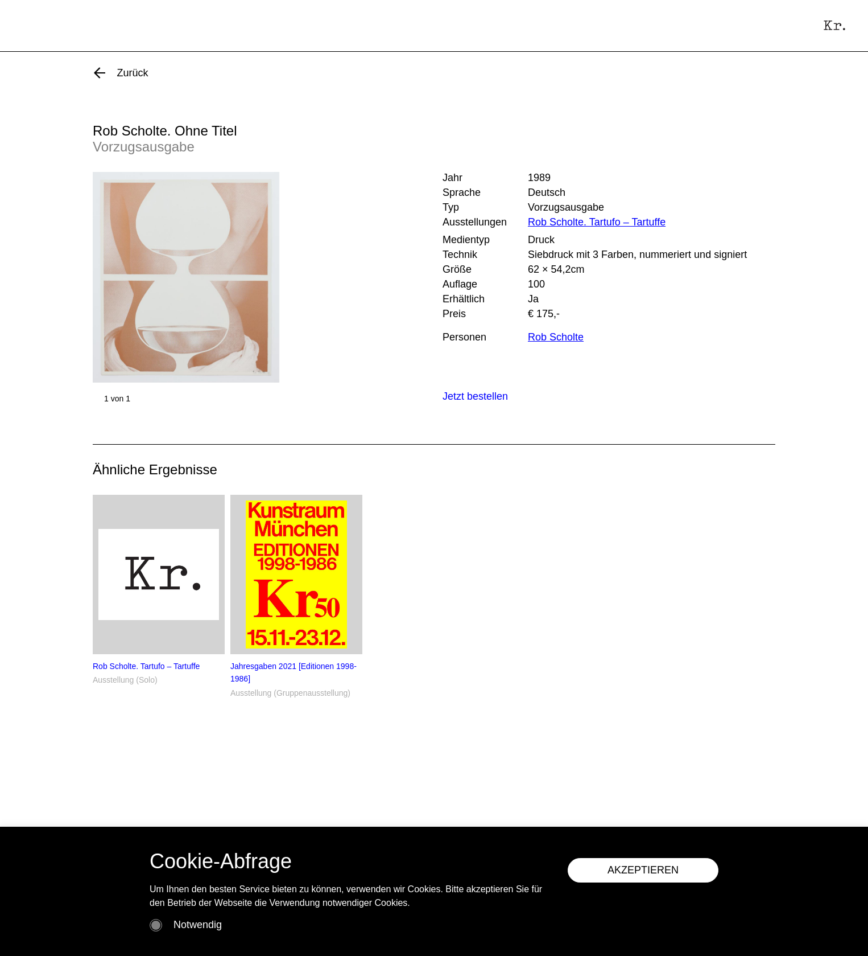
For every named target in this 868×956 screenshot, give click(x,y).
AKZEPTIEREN (643, 870)
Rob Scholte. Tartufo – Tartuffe (597, 222)
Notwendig (197, 924)
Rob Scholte (556, 337)
